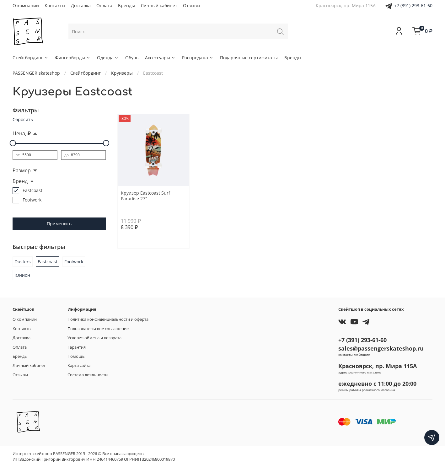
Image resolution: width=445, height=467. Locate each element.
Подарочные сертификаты (249, 58)
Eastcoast (47, 262)
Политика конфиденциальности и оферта (107, 319)
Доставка (81, 5)
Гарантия (76, 347)
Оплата (104, 5)
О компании (26, 5)
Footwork (73, 262)
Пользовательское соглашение (98, 328)
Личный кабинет (159, 5)
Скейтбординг (30, 58)
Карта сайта (78, 365)
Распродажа (197, 58)
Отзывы (191, 5)
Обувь (131, 58)
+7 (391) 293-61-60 (413, 5)
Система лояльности (87, 375)
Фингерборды (72, 58)
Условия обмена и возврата (94, 338)
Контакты (55, 5)
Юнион (22, 275)
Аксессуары (160, 58)
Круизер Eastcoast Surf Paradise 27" (145, 195)
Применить (59, 224)
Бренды (126, 5)
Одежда (108, 58)
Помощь (76, 356)
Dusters (22, 262)
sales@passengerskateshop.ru (381, 348)
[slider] (12, 143)
